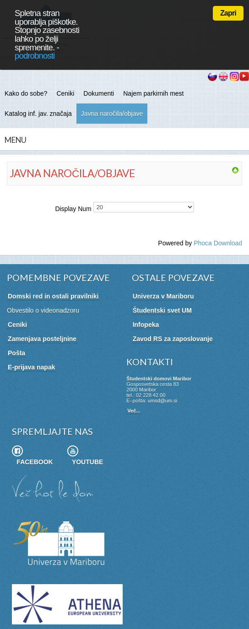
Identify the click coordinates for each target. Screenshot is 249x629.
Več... (133, 410)
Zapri (228, 13)
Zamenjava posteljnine (42, 338)
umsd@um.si (162, 400)
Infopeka (146, 324)
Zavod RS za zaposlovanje (173, 338)
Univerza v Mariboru (163, 296)
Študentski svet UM (162, 310)
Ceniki (17, 324)
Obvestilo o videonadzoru (43, 310)
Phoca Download (218, 243)
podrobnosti (34, 55)
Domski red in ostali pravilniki (53, 296)
